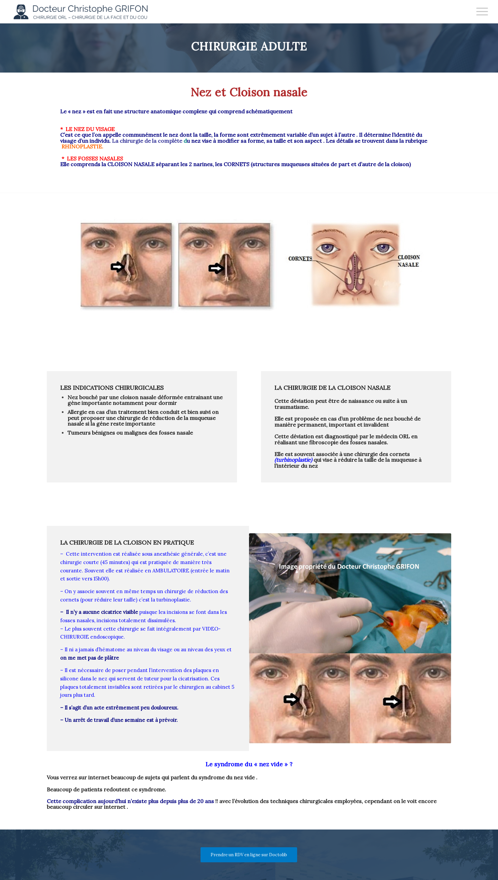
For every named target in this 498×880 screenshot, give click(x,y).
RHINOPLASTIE (81, 146)
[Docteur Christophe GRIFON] (84, 11)
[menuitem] (480, 11)
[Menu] (480, 11)
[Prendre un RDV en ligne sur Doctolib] (249, 854)
